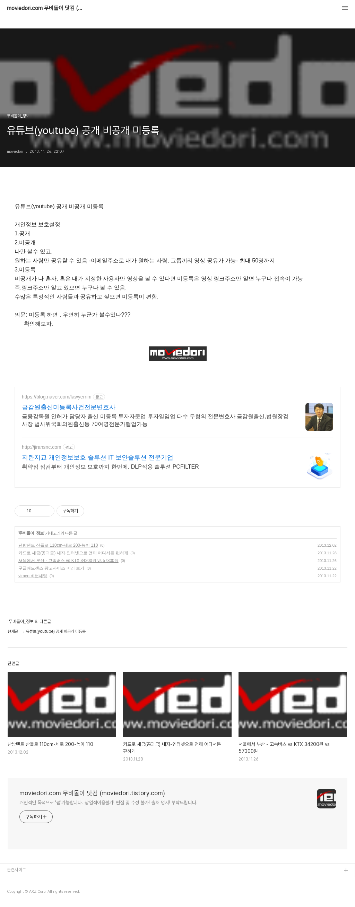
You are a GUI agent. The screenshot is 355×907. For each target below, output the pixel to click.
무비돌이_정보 (31, 533)
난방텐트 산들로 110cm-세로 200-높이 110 (58, 545)
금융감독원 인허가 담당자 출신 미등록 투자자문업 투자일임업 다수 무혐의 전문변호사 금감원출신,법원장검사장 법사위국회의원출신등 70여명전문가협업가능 (155, 420)
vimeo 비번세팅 (32, 575)
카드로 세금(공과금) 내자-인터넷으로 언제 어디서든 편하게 (73, 553)
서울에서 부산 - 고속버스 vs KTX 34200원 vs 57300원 (68, 560)
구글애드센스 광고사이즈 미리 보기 (51, 568)
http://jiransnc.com (41, 447)
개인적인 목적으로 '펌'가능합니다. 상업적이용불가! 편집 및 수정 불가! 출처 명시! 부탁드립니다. (108, 802)
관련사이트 (16, 869)
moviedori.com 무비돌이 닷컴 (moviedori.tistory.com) (45, 8)
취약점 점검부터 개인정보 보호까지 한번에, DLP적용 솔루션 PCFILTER (110, 467)
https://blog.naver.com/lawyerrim (57, 397)
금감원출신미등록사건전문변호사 (68, 407)
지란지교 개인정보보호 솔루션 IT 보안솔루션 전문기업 (97, 457)
